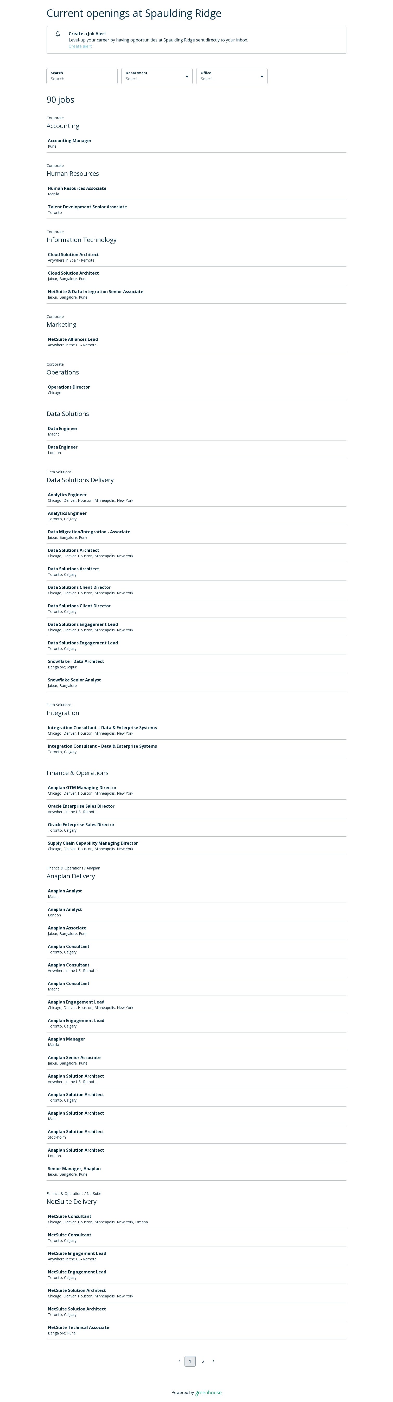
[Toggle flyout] (187, 77)
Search (57, 72)
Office (206, 72)
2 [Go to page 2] (203, 1361)
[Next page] (213, 1361)
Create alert (80, 46)
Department (137, 72)
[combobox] (126, 79)
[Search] (82, 79)
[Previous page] (179, 1361)
